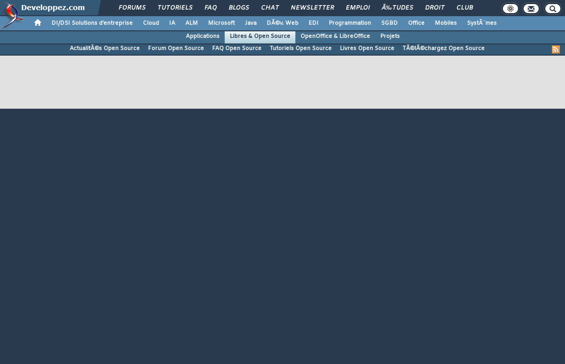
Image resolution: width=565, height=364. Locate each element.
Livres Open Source (367, 48)
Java (250, 23)
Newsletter (312, 8)
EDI (314, 23)
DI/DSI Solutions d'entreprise (92, 23)
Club (464, 8)
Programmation (350, 23)
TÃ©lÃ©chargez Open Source (443, 48)
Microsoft (221, 23)
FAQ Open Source (237, 48)
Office (416, 23)
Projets (390, 36)
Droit (434, 8)
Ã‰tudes (397, 8)
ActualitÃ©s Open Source (105, 48)
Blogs (239, 8)
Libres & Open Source (260, 36)
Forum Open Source (176, 48)
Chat (270, 8)
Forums (132, 8)
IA (172, 23)
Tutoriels (175, 8)
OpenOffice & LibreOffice (335, 36)
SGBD (389, 23)
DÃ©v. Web (282, 23)
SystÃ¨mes (482, 23)
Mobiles (446, 23)
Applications (203, 36)
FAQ (210, 8)
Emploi (358, 8)
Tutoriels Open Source (301, 48)
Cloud (151, 23)
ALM (191, 23)
